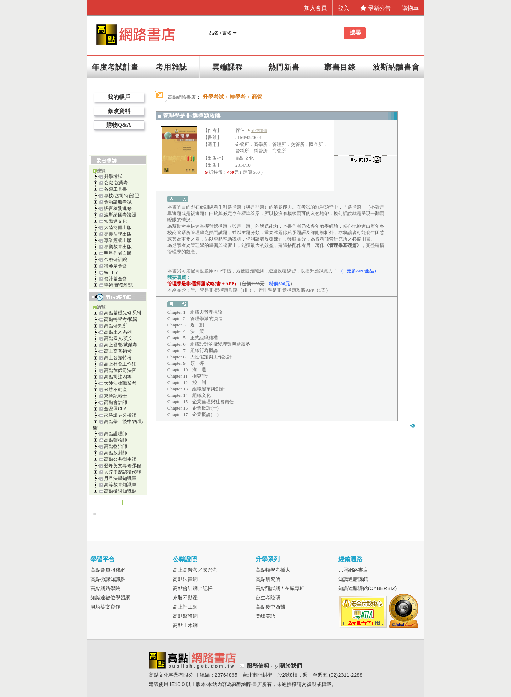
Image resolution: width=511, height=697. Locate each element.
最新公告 (375, 8)
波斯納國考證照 (120, 214)
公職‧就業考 (116, 182)
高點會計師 (115, 402)
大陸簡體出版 (118, 227)
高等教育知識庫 (120, 484)
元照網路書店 (353, 570)
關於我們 (290, 666)
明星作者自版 (118, 253)
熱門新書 (284, 67)
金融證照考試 (118, 202)
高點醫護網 (185, 616)
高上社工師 (185, 607)
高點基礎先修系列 (122, 312)
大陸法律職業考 (120, 383)
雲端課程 (227, 67)
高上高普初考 (118, 351)
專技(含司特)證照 (121, 195)
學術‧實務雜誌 (118, 285)
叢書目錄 (340, 67)
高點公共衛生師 (120, 459)
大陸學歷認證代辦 (122, 472)
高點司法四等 (118, 376)
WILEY (111, 272)
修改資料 (119, 111)
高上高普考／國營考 (195, 570)
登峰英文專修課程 (122, 465)
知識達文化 (115, 221)
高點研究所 (115, 325)
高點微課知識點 (120, 491)
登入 (343, 8)
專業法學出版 (118, 234)
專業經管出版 (118, 240)
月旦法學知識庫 (120, 478)
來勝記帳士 (115, 396)
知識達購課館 (353, 579)
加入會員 (315, 8)
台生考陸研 (268, 597)
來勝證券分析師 (120, 415)
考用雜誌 (171, 67)
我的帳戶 (119, 97)
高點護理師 (115, 433)
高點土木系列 (118, 332)
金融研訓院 (115, 259)
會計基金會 (115, 278)
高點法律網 (185, 579)
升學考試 (113, 176)
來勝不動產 (115, 389)
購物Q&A (118, 125)
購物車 (410, 8)
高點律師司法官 (120, 370)
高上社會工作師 (120, 364)
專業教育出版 (118, 246)
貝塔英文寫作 (105, 607)
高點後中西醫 (270, 607)
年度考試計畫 (115, 67)
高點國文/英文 (118, 338)
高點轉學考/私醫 (121, 319)
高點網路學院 (105, 588)
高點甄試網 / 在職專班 (280, 588)
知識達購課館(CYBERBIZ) (367, 588)
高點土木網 (185, 625)
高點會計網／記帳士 (195, 588)
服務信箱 (258, 666)
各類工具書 (115, 189)
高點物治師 (115, 446)
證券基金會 (115, 266)
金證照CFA (115, 408)
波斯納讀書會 (396, 67)
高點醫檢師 (115, 440)
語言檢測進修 (118, 208)
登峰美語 (265, 616)
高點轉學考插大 (273, 570)
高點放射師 (115, 452)
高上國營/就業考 (121, 344)
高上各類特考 (118, 357)
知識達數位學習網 (110, 597)
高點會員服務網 (107, 570)
